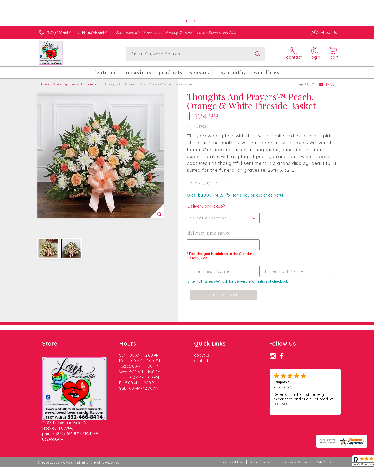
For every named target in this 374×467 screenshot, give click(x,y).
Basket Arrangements (85, 84)
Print (306, 84)
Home (45, 84)
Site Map (324, 462)
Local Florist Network (294, 462)
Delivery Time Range (209, 233)
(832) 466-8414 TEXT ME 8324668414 (77, 32)
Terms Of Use (232, 462)
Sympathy (60, 84)
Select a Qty (198, 183)
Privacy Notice (260, 462)
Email (326, 84)
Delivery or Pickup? (206, 206)
